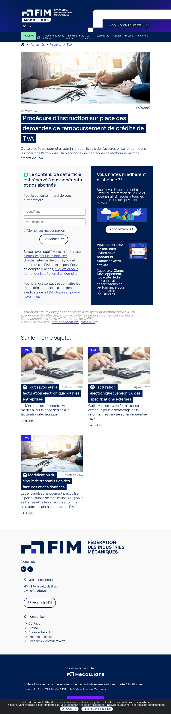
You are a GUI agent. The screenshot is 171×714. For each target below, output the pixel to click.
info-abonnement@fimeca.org (74, 322)
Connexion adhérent (124, 25)
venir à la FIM (40, 602)
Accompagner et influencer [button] (53, 37)
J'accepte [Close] (69, 709)
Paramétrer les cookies (97, 709)
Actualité (28, 421)
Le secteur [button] (89, 37)
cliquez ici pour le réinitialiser (45, 256)
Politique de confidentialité (46, 641)
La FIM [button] (38, 37)
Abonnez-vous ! (121, 229)
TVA (69, 44)
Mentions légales (40, 636)
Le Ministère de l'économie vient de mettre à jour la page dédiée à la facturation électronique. (52, 400)
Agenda (117, 36)
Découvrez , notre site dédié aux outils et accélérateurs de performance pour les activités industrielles (111, 269)
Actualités (28, 36)
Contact (34, 623)
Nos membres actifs (75, 37)
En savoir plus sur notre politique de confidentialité (135, 705)
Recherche (142, 36)
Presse (129, 36)
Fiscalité (55, 44)
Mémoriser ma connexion (44, 230)
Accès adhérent (39, 632)
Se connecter (54, 239)
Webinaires (103, 36)
